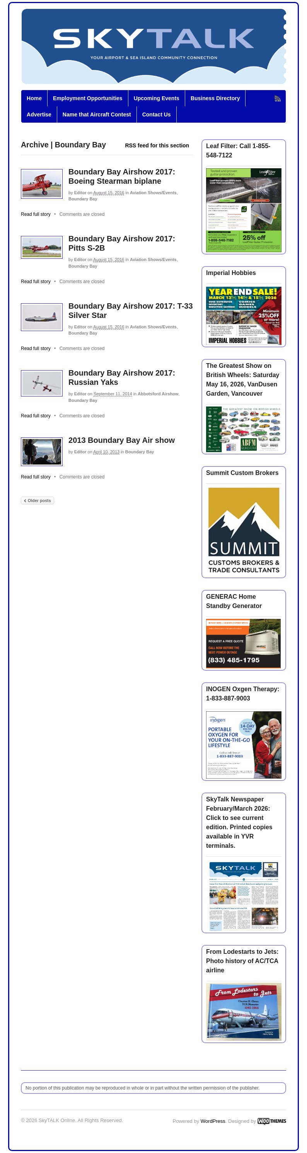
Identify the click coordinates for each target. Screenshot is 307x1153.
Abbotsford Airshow (158, 393)
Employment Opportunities (88, 98)
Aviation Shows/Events (153, 192)
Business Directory (215, 98)
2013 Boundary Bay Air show (121, 440)
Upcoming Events (156, 98)
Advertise (39, 114)
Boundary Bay (82, 198)
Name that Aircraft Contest (97, 114)
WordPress (213, 1121)
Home (34, 98)
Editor (80, 192)
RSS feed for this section (157, 145)
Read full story (36, 214)
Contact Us (156, 114)
